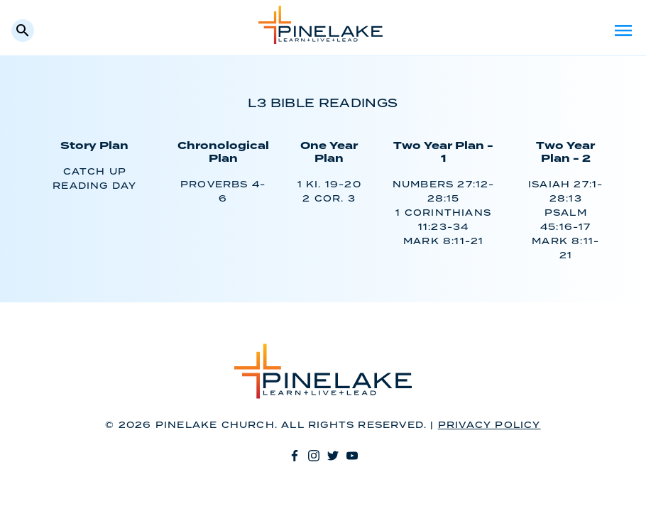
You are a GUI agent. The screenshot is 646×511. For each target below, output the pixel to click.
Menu (623, 30)
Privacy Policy (489, 425)
